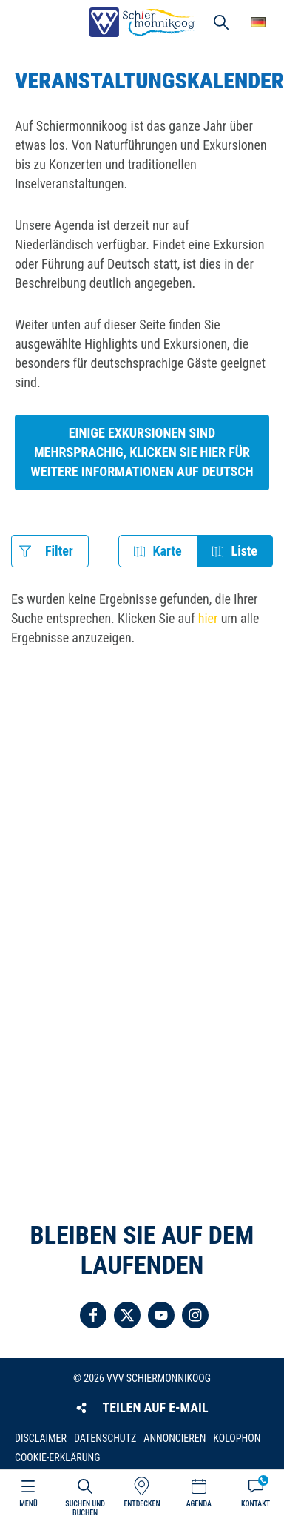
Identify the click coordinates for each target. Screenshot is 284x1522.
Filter (59, 551)
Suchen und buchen (85, 1508)
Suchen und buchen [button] (221, 22)
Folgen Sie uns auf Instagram (195, 1315)
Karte (167, 551)
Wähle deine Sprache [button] (258, 22)
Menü (28, 1504)
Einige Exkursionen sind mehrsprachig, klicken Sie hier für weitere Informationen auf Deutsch (141, 452)
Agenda (199, 1504)
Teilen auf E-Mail (155, 1407)
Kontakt (255, 1504)
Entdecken (142, 1504)
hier (208, 618)
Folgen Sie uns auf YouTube (161, 1315)
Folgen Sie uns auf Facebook (93, 1315)
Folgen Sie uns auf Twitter (127, 1315)
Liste (244, 551)
